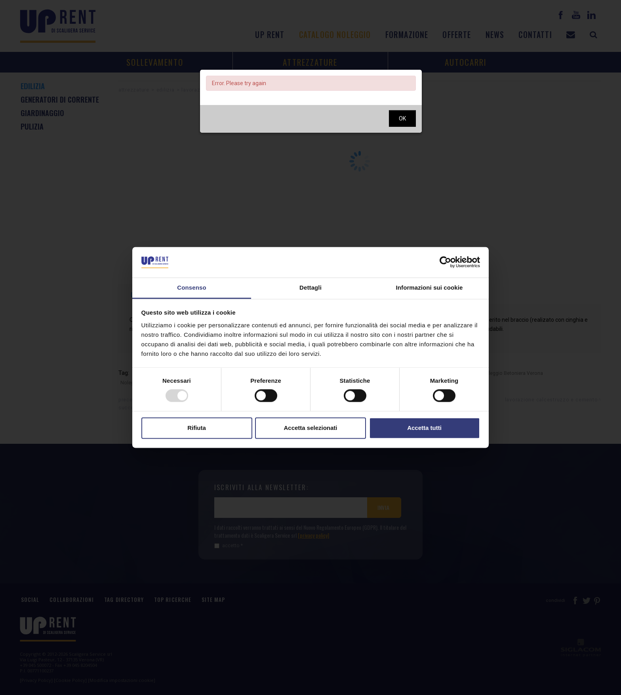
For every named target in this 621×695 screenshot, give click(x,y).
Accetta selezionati (310, 427)
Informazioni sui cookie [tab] (429, 287)
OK (402, 118)
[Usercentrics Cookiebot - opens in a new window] (445, 262)
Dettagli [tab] (310, 287)
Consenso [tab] (191, 287)
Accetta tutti (424, 427)
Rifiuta (196, 427)
